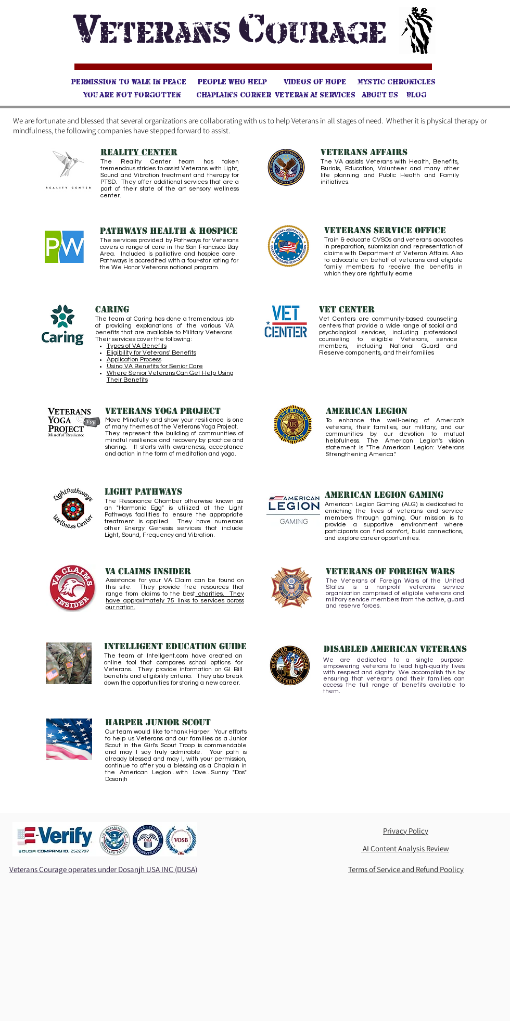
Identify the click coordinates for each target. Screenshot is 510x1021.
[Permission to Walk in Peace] (128, 82)
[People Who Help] (232, 82)
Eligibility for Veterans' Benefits (151, 352)
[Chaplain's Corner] (233, 95)
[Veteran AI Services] (315, 95)
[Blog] (416, 95)
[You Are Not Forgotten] (132, 95)
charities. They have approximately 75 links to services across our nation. (175, 600)
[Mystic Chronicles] (397, 82)
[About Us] (380, 95)
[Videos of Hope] (315, 82)
